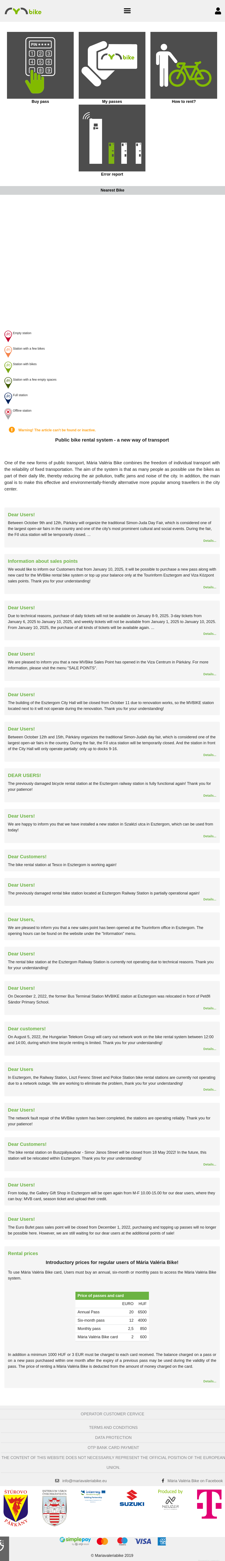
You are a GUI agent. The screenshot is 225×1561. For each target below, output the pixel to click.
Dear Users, (21, 919)
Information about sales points (43, 561)
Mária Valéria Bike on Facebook (195, 1481)
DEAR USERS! (24, 775)
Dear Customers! (27, 856)
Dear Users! (21, 514)
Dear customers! (27, 1028)
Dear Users (20, 1069)
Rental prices (23, 1253)
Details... (209, 540)
